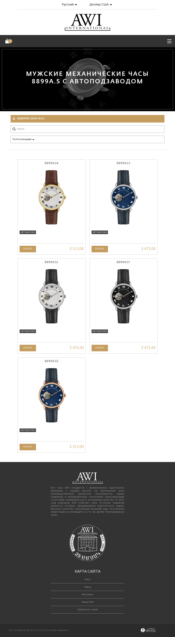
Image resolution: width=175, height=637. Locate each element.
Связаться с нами (87, 609)
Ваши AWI (87, 602)
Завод (87, 587)
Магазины (87, 594)
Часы (87, 579)
